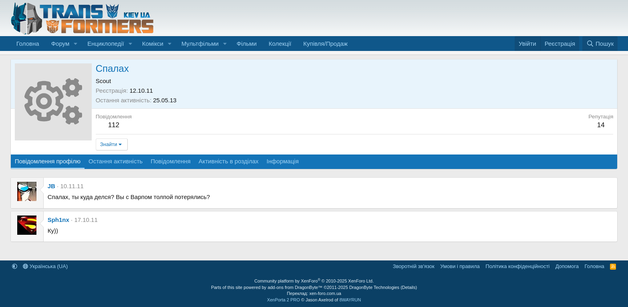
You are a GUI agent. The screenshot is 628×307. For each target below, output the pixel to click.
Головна (27, 43)
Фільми (247, 43)
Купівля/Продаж (325, 43)
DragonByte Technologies (374, 287)
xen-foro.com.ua (325, 293)
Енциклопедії (105, 43)
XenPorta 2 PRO (283, 299)
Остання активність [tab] (116, 161)
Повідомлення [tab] (171, 161)
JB (51, 186)
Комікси (152, 43)
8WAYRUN (350, 299)
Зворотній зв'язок (414, 266)
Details (409, 287)
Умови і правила (460, 266)
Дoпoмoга (567, 266)
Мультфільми (200, 43)
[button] (75, 43)
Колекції (280, 43)
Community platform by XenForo (314, 281)
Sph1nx (58, 219)
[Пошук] (600, 43)
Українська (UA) (45, 266)
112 (113, 125)
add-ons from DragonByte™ (295, 287)
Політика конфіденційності (517, 266)
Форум (60, 43)
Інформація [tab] (283, 161)
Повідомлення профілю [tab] (48, 161)
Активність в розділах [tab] (229, 161)
